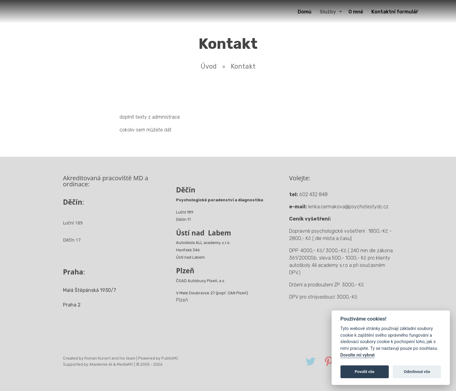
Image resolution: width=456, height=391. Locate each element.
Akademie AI (100, 364)
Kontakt (243, 66)
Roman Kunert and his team (109, 358)
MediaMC (125, 364)
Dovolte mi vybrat (357, 355)
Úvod (208, 66)
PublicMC (169, 358)
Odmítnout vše (417, 371)
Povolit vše (364, 371)
